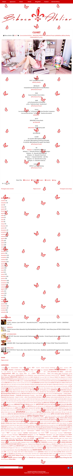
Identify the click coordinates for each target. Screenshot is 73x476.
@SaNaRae (58, 35)
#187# (70, 434)
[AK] (68, 375)
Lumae (35, 447)
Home (4, 1)
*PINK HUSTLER (22, 434)
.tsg (25, 375)
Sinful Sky (46, 453)
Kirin (59, 446)
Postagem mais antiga (66, 188)
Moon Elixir (18, 450)
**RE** (8, 433)
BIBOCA (35, 471)
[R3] (36, 379)
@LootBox (69, 404)
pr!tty (40, 37)
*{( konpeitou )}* (56, 430)
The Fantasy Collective (35, 455)
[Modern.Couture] (7, 379)
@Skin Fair (11, 414)
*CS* (47, 432)
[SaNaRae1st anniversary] (51, 379)
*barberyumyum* (33, 432)
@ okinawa (58, 386)
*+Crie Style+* (13, 432)
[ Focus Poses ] (41, 375)
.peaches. (13, 375)
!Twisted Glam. (21, 371)
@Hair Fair (40, 402)
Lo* (21, 447)
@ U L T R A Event (63, 388)
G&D (65, 444)
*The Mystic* (49, 434)
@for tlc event (4, 402)
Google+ (40, 180)
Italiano (34, 445)
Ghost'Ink (7, 445)
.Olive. (5, 375)
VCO (28, 457)
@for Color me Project (32, 399)
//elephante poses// (63, 434)
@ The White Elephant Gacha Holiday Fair (49, 388)
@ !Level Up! (18, 382)
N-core (52, 450)
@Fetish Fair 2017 (62, 397)
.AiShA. (52, 373)
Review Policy (55, 1)
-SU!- (33, 367)
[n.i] (19, 379)
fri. (55, 444)
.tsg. (27, 375)
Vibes (35, 457)
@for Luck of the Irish (50, 399)
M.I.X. (37, 37)
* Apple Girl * (23, 430)
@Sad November (12, 412)
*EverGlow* (60, 432)
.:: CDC (44, 371)
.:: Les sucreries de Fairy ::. (25, 35)
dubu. (57, 442)
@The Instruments (8, 421)
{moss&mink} (57, 380)
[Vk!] (11, 380)
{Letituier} (44, 380)
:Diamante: (45, 369)
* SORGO (37, 430)
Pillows (46, 451)
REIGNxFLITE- (69, 451)
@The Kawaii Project (36, 89)
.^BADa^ (49, 373)
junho (2, 217)
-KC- (24, 367)
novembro (4, 232)
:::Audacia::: (60, 367)
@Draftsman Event (34, 393)
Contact (46, 1)
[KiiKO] (56, 377)
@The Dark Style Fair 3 (27, 418)
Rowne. (20, 453)
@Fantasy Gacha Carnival (51, 397)
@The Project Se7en (14, 423)
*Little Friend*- (67, 432)
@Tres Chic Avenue (34, 427)
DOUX (54, 442)
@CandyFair (52, 391)
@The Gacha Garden (45, 419)
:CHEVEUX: (36, 369)
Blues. (60, 440)
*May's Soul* (4, 434)
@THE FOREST (26, 419)
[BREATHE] (36, 35)
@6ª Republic (43, 390)
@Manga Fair (35, 406)
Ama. (36, 438)
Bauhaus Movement (24, 440)
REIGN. (63, 451)
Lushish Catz (40, 447)
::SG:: (29, 369)
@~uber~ (33, 390)
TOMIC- (70, 455)
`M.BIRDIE (7, 436)
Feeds (29, 1)
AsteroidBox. (4, 440)
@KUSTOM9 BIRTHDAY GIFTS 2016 (53, 404)
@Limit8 (64, 404)
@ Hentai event (12, 386)
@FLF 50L (17, 399)
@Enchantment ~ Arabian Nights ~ (63, 393)
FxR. (62, 444)
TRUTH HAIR (6, 457)
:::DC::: (70, 367)
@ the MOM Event (25, 388)
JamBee (41, 445)
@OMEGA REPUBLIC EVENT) (43, 408)
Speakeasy (54, 453)
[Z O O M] (16, 380)
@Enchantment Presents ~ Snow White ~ (32, 395)
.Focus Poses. (65, 373)
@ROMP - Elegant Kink (58, 410)
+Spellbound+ (31, 436)
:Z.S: (67, 369)
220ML (2, 438)
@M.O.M (30, 406)
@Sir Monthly (67, 412)
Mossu (43, 450)
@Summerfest (28, 414)
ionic (32, 446)
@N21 (16, 408)
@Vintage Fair (57, 427)
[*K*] (57, 375)
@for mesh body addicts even (62, 399)
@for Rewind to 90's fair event (30, 400)
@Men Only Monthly (60, 406)
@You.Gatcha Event (15, 430)
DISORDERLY (50, 442)
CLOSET (36, 32)
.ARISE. (60, 373)
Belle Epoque (38, 440)
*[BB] (50, 430)
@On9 (60, 408)
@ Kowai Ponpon (27, 386)
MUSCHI (48, 450)
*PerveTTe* (15, 434)
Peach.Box (30, 451)
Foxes (50, 444)
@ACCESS (48, 389)
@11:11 (38, 389)
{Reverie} (70, 380)
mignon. (68, 447)
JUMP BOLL (10, 327)
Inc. (29, 445)
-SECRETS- (28, 367)
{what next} (12, 382)
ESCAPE (9, 341)
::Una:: (32, 369)
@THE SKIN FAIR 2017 (12, 425)
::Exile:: (23, 369)
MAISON (52, 447)
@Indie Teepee (68, 402)
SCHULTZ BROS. (28, 453)
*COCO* (43, 432)
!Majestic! (9, 371)
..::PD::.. (28, 373)
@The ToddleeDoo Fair (31, 425)
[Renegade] (42, 379)
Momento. (12, 450)
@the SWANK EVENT (21, 425)
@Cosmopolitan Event (8, 393)
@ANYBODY (54, 390)
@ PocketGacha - (64, 386)
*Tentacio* (42, 434)
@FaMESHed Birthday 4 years (37, 397)
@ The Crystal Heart (16, 388)
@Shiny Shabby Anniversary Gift (55, 412)
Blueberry (55, 440)
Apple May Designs (63, 438)
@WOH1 (70, 428)
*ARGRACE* (19, 432)
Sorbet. (50, 453)
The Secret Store (44, 455)
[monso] (15, 379)
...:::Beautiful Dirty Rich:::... (41, 373)
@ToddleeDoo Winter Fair (12, 427)
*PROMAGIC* (30, 434)
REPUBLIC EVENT (5, 453)
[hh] (45, 377)
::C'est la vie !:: (17, 369)
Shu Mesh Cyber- (35, 453)
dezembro (4, 211)
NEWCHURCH (66, 450)
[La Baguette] (62, 377)
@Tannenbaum (36, 413)
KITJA (64, 445)
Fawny (37, 444)
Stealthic (70, 453)
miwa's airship (6, 450)
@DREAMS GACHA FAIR (49, 393)
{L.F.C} (40, 380)
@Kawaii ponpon (10, 404)
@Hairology (55, 402)
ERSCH (19, 444)
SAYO (23, 453)
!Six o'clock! (14, 371)
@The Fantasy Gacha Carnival (14, 419)
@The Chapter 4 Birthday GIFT (19, 416)
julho (2, 215)
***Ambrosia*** (64, 430)
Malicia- (61, 447)
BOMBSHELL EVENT (67, 440)
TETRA (28, 455)
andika (51, 438)
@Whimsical (42, 428)
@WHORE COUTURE (51, 428)
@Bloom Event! (16, 391)
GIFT (11, 446)
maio (2, 219)
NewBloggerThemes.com (44, 472)
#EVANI (3, 436)
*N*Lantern (9, 434)
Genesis (3, 446)
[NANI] (22, 379)
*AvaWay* (25, 432)
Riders (14, 453)
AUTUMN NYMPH (11, 334)
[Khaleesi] (52, 377)
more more (37, 450)
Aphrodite (56, 438)
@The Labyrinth (17, 421)
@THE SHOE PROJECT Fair (62, 423)
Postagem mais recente (7, 188)
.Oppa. (8, 375)
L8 (6, 447)
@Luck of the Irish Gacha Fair (21, 406)
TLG (67, 455)
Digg (54, 180)
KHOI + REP (51, 445)
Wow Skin (12, 459)
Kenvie (47, 445)
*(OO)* (47, 430)
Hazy (25, 445)
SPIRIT (59, 453)
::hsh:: (26, 369)
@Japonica (3, 404)
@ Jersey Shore (19, 386)
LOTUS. (29, 447)
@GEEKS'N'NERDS (30, 402)
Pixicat (55, 451)
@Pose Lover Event (67, 408)
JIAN (45, 446)
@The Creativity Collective (59, 416)
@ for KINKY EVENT (64, 382)
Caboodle (15, 442)
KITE (62, 446)
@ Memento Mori (43, 386)
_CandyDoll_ (3, 367)
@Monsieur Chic (11, 408)
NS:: (5, 451)
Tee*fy (25, 455)
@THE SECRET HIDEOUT (50, 423)
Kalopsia (29, 149)
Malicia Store (57, 447)
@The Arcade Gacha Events (60, 414)
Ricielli (11, 453)
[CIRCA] (26, 377)
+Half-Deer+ (23, 436)
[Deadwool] (36, 377)
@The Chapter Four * (36, 416)
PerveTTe (35, 451)
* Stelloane (42, 430)
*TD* (37, 434)
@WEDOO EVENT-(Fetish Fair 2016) (30, 428)
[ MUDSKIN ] (48, 375)
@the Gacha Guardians (57, 419)
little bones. (18, 447)
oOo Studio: (14, 451)
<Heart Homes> (38, 436)
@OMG (52, 408)
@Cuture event (26, 393)
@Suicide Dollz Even (19, 414)
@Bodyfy (30, 391)
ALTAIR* (32, 438)
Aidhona (10, 438)
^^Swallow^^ (13, 436)
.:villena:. (21, 373)
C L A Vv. (7, 442)
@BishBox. (69, 390)
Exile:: (26, 444)
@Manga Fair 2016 (42, 406)
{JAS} (38, 380)
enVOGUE (3, 444)
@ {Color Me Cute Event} (26, 382)
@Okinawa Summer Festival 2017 (27, 408)
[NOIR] (25, 379)
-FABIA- (21, 367)
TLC (65, 455)
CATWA (27, 442)
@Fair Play (27, 397)
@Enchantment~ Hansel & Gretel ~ (15, 397)
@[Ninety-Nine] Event (13, 390)
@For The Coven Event (56, 400)
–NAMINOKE (52, 367)
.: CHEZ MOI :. (38, 371)
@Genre (36, 402)
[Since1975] (59, 379)
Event (21, 1)
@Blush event (24, 391)
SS (66, 453)
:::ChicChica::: (66, 367)
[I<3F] (48, 377)
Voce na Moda (51, 457)
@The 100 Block (47, 413)
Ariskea (70, 438)
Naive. (58, 450)
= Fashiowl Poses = (47, 436)
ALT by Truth (26, 438)
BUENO (3, 442)
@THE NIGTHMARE (64, 421)
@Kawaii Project (50, 35)
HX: (28, 445)
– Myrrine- (37, 367)
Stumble (48, 180)
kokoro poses (69, 445)
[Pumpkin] (32, 379)
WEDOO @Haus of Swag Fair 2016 (63, 457)
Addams (6, 438)
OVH (19, 451)
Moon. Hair (29, 450)
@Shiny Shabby (66, 35)
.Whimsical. (30, 375)
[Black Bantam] (5, 377)
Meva (65, 447)
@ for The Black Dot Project (15, 384)
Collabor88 (33, 37)
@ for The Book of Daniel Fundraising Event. (32, 384)
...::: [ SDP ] (33, 373)
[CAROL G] (21, 377)
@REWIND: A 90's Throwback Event (33, 410)
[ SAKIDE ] (53, 375)
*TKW (54, 434)
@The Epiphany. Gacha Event (54, 418)
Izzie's (38, 446)
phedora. (41, 451)
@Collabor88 (36, 122)
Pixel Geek (50, 451)
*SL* (35, 434)
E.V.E (60, 442)
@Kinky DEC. (33, 404)
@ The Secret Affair (35, 388)
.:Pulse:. (17, 373)
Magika (48, 447)
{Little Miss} (50, 380)
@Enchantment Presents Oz (51, 395)
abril (2, 205)
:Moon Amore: (60, 369)
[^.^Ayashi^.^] (62, 375)
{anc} (30, 380)
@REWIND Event (21, 410)
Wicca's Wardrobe (5, 459)
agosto (3, 213)
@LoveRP (12, 406)
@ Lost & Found (35, 386)
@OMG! (56, 408)
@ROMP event (68, 410)
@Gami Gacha (21, 402)
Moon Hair (24, 450)
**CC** (70, 430)
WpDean (29, 472)
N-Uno (55, 450)
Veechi (31, 457)
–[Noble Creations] (45, 367)
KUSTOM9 (3, 447)
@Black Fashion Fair (6, 391)
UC (25, 457)
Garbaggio (70, 444)
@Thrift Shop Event (47, 425)
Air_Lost (15, 438)
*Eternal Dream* (53, 432)
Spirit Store (63, 453)
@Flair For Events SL (9, 399)
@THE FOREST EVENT (35, 419)
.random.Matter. (19, 375)
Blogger (44, 471)
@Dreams (41, 393)
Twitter (33, 180)
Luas (32, 447)
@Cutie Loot (18, 393)
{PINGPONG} (42, 35)
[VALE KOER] (7, 380)
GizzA (14, 446)
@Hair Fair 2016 (48, 402)
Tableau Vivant (19, 455)
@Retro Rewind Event (11, 410)
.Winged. (35, 375)
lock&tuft (25, 447)
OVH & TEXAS (24, 451)
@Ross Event (4, 412)
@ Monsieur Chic (51, 386)
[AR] (71, 375)
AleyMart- (19, 438)
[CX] (29, 377)
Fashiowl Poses (32, 444)
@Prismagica (4, 410)
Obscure (9, 451)
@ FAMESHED (35, 382)
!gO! (5, 371)
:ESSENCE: (51, 369)
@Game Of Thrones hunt (12, 402)
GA (66, 444)
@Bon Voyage (36, 391)
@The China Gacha (49, 416)
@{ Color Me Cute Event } (24, 389)
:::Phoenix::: (4, 370)
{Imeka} (34, 380)
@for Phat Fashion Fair (19, 400)
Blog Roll (37, 1)
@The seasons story (36, 423)
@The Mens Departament (44, 421)
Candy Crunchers (21, 442)
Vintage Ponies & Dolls (41, 457)
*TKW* (57, 434)
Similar (41, 453)
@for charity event (23, 399)
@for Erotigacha (41, 399)
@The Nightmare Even (55, 421)
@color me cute (59, 391)
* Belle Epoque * (31, 430)
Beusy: (44, 440)
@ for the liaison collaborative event (53, 384)
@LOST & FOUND (5, 406)
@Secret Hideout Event (31, 412)
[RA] (38, 379)
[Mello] (70, 377)
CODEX (31, 442)
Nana (62, 450)
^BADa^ (18, 436)
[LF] (67, 377)
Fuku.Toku (58, 444)
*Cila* (39, 432)
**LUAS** (3, 432)
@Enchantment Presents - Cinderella (11, 395)
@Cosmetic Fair (67, 391)
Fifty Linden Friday (44, 444)
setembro (3, 202)
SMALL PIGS (10, 348)
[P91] (29, 379)
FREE (53, 444)
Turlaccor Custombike (18, 457)
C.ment (10, 442)
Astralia (11, 440)
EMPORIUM (69, 442)
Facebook (26, 180)
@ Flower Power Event (45, 382)
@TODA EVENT (55, 425)
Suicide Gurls (10, 455)
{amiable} (26, 380)
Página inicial (36, 188)
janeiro (3, 209)
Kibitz (56, 446)
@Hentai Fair (62, 402)
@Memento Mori (50, 406)
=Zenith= (55, 436)
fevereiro (3, 226)
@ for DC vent (55, 382)
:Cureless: (41, 369)
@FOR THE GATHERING (67, 400)
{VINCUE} (7, 382)
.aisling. (56, 373)
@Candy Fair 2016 (44, 391)
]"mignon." (22, 380)
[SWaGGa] (65, 379)
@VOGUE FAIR (64, 427)
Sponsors (12, 1)
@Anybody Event (62, 390)
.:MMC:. (13, 373)
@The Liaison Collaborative (29, 421)
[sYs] (68, 379)
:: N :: (57, 367)
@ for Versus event (66, 384)
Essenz (23, 444)
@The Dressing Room (38, 418)
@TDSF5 (41, 414)
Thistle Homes (52, 455)
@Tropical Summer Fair (47, 427)
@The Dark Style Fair (14, 418)
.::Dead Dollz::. (68, 371)
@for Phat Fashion (10, 400)
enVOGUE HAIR (12, 444)
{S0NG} (2, 382)
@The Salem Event (25, 423)
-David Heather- (15, 367)
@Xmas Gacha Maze (5, 430)
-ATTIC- (8, 367)
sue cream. (3, 455)
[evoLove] (42, 377)
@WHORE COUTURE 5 (62, 428)
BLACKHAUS (50, 440)
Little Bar (9, 320)
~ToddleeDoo (68, 436)
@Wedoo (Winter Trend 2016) (13, 428)
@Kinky (28, 404)
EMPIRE (63, 442)
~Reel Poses (62, 436)
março (2, 207)
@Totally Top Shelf (23, 427)
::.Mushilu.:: (11, 369)
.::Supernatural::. (6, 373)
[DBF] (31, 377)
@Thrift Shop (39, 425)
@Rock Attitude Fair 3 (47, 410)
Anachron (47, 438)
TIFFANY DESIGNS (60, 455)
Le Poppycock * (11, 447)
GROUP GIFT (20, 446)
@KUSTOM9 (40, 404)
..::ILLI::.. (25, 373)
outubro (3, 200)
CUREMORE (44, 442)
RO (17, 453)
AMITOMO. (41, 438)
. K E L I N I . (30, 371)
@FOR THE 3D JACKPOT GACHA (44, 400)
